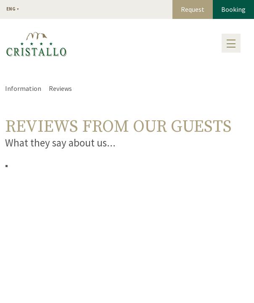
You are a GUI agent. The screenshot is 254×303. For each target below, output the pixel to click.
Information (23, 88)
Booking (233, 9)
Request (192, 9)
